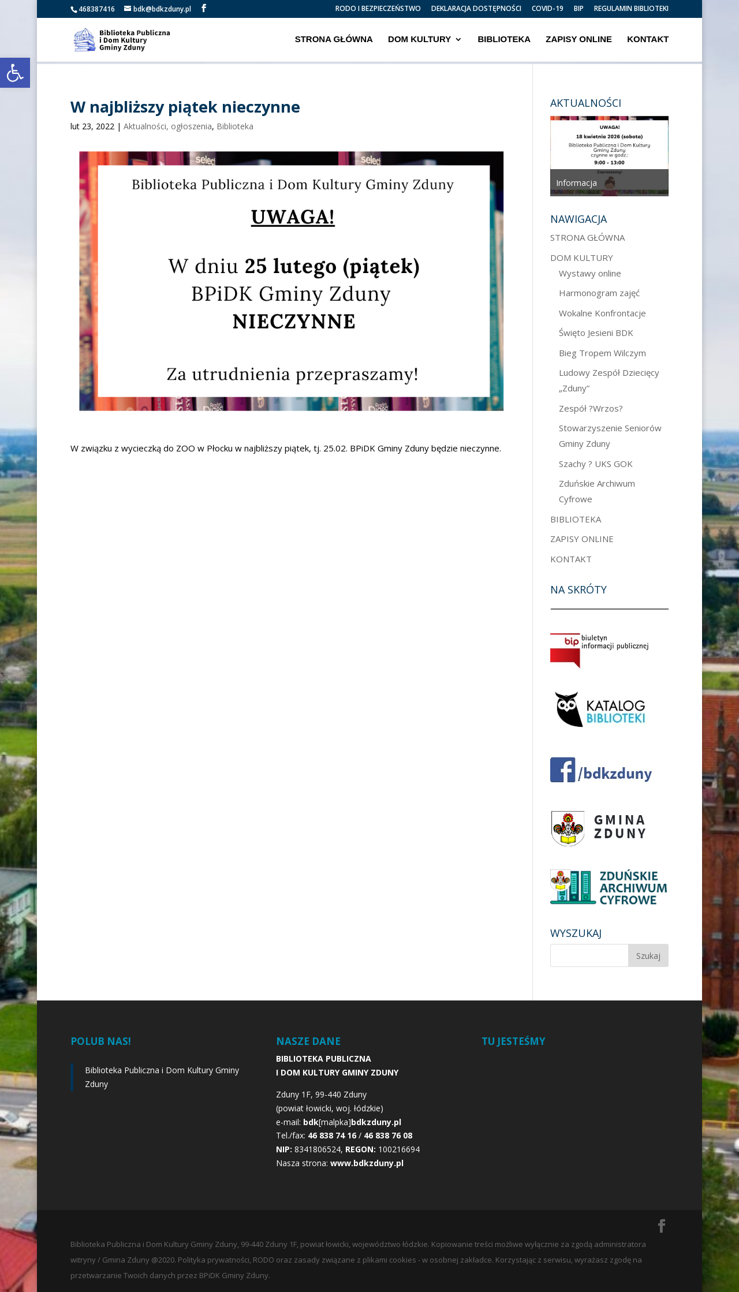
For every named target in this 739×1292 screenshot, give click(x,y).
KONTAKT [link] (648, 40)
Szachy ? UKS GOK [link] (596, 463)
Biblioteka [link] (235, 126)
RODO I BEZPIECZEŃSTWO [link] (378, 9)
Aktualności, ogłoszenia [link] (168, 126)
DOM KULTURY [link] (419, 40)
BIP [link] (579, 9)
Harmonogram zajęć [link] (599, 292)
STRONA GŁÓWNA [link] (334, 40)
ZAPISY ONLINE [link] (579, 40)
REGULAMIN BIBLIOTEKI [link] (631, 9)
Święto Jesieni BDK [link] (596, 332)
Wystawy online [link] (590, 273)
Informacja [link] (576, 182)
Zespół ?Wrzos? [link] (591, 408)
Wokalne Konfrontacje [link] (602, 313)
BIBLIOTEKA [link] (504, 40)
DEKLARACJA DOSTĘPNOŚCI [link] (476, 9)
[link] (15, 73)
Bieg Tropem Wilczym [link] (602, 353)
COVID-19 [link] (547, 9)
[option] (609, 155)
